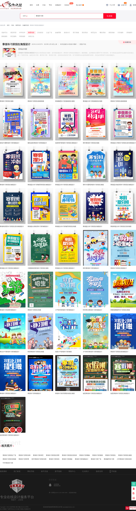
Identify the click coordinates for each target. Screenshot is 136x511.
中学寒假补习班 (8, 463)
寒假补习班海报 (97, 455)
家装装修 (112, 32)
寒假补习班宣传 (54, 459)
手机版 (113, 471)
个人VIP (112, 5)
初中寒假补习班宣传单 (39, 459)
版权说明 (99, 471)
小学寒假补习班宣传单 (124, 459)
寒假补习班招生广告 (9, 455)
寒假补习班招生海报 (125, 455)
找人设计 (79, 5)
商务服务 (22, 36)
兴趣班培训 (25, 25)
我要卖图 (133, 484)
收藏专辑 (128, 42)
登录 (134, 5)
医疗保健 (76, 32)
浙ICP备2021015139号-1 (22, 507)
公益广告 (49, 32)
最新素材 (3, 471)
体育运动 (94, 32)
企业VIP (124, 5)
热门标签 (17, 471)
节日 (50, 5)
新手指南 (58, 471)
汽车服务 (120, 32)
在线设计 (58, 5)
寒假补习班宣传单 (24, 455)
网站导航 (30, 471)
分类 (37, 5)
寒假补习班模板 (84, 455)
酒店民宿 (13, 32)
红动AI (67, 4)
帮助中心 (72, 471)
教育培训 (18, 25)
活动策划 (40, 32)
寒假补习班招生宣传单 (69, 455)
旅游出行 (67, 32)
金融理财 (58, 32)
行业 (43, 5)
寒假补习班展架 (67, 459)
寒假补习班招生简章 (52, 455)
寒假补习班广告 (96, 459)
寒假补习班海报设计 (81, 459)
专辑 (12, 25)
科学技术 (22, 32)
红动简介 (85, 471)
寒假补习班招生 (110, 455)
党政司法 (4, 32)
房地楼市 (129, 32)
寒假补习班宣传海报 (9, 459)
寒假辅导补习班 (109, 459)
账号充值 (44, 471)
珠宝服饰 (13, 36)
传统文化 (31, 36)
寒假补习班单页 (38, 455)
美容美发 (85, 32)
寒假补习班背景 (24, 459)
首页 (31, 5)
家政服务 (4, 36)
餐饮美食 (103, 32)
